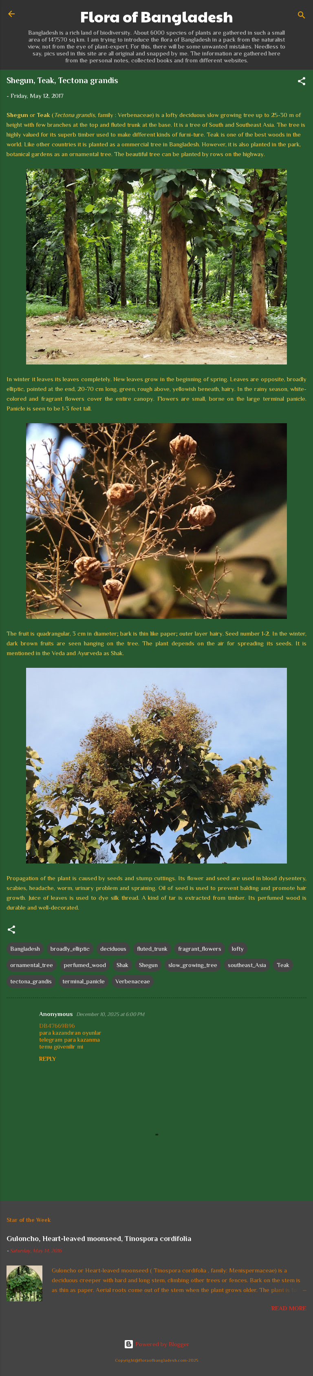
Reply (47, 1059)
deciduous (113, 948)
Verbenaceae (132, 981)
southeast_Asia (247, 964)
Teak (283, 964)
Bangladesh (25, 948)
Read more (288, 1308)
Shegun (148, 964)
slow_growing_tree (192, 964)
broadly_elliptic (70, 948)
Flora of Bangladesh (156, 16)
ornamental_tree (31, 964)
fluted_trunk (152, 948)
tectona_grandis (31, 981)
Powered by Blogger (157, 1344)
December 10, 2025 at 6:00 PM (110, 1014)
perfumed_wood (85, 964)
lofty (238, 948)
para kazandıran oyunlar (70, 1032)
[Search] (301, 16)
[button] (301, 82)
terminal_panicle (83, 981)
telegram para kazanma (69, 1039)
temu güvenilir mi (61, 1046)
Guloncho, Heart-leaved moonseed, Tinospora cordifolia (99, 1239)
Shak (122, 964)
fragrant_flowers (199, 948)
